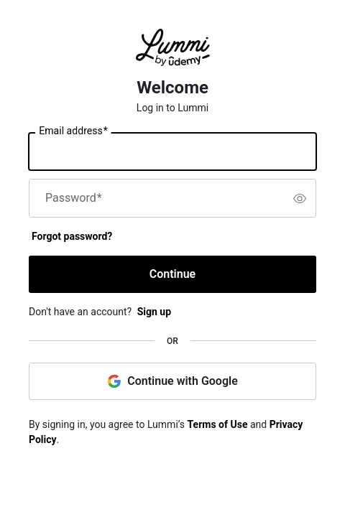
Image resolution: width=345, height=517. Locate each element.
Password (73, 198)
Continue (173, 274)
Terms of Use (218, 424)
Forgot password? (72, 236)
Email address (73, 131)
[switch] (300, 198)
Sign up (154, 311)
